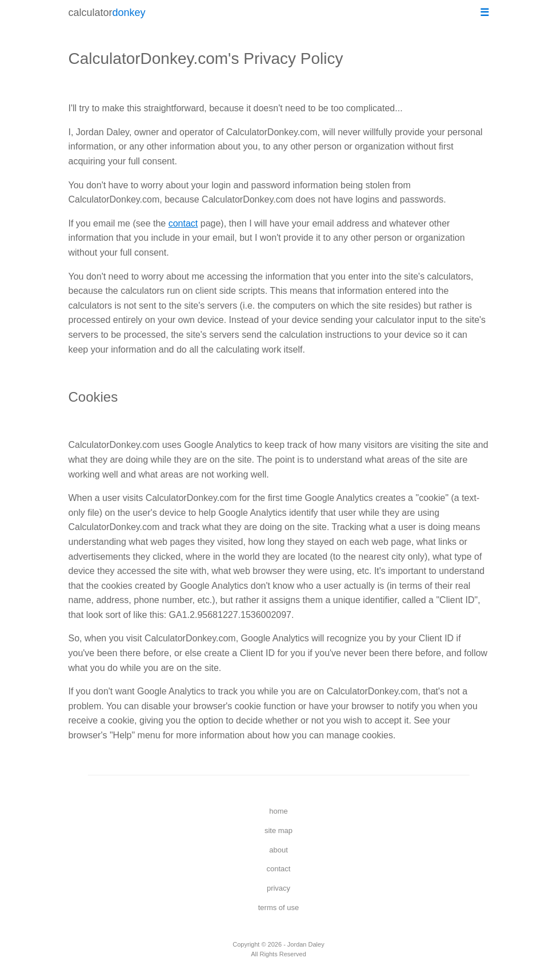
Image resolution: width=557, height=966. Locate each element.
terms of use (278, 907)
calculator (107, 12)
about (278, 850)
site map (278, 830)
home (278, 811)
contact (183, 223)
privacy (278, 888)
